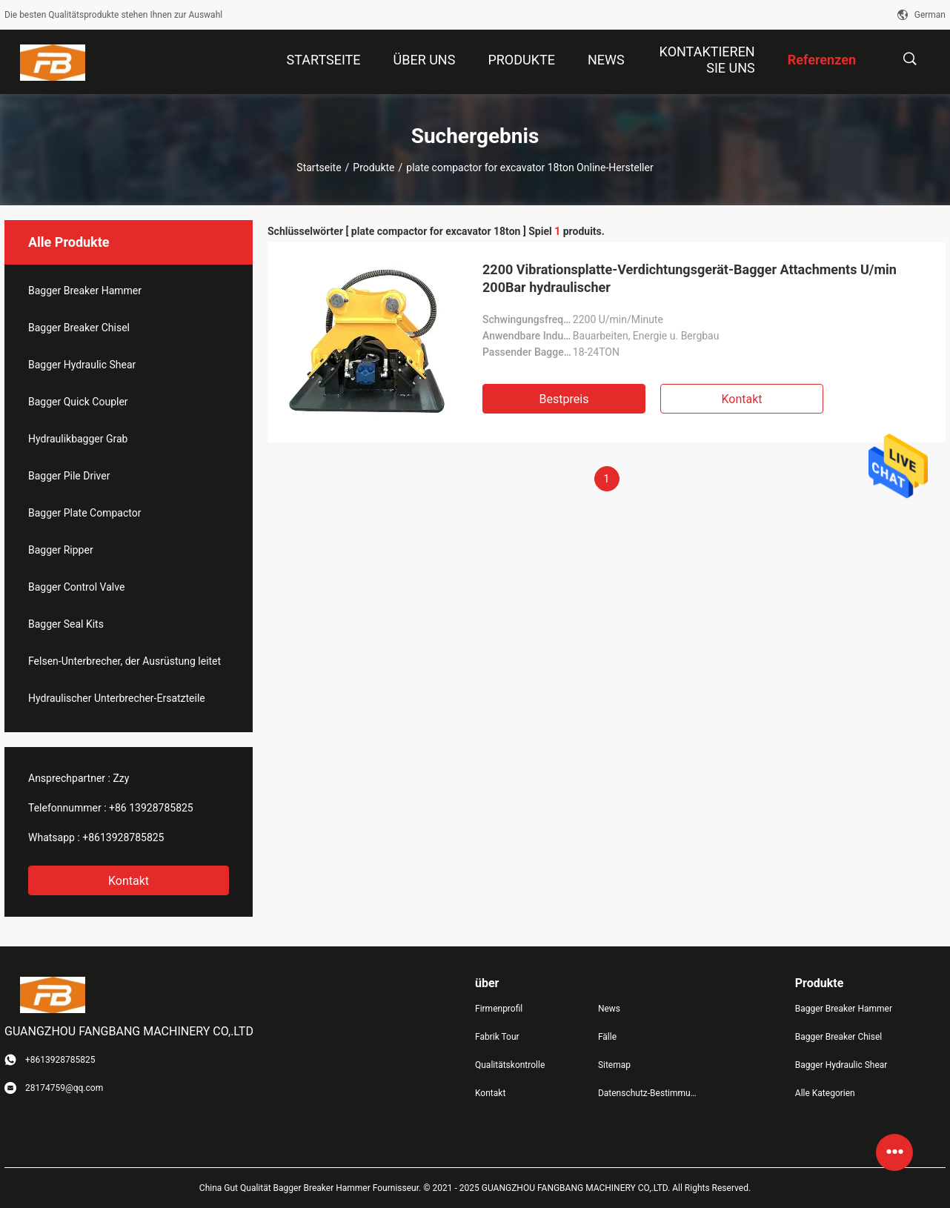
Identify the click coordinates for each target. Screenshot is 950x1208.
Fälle (607, 1037)
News (609, 1008)
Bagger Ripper (60, 550)
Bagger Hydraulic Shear (82, 365)
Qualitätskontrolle (510, 1065)
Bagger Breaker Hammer (85, 290)
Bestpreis (564, 399)
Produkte (373, 167)
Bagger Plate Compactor (84, 513)
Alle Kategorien (825, 1093)
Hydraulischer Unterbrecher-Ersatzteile (116, 698)
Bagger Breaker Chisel (79, 327)
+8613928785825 (123, 837)
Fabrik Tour (497, 1037)
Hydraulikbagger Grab (77, 439)
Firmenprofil (498, 1008)
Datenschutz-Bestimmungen (647, 1093)
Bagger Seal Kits (66, 624)
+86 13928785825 (151, 808)
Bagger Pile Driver (69, 476)
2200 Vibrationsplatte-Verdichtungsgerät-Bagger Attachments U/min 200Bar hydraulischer (689, 278)
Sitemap (614, 1065)
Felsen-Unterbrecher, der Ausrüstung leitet (124, 661)
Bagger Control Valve (76, 587)
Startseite (318, 167)
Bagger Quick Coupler (78, 402)
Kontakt (128, 881)
